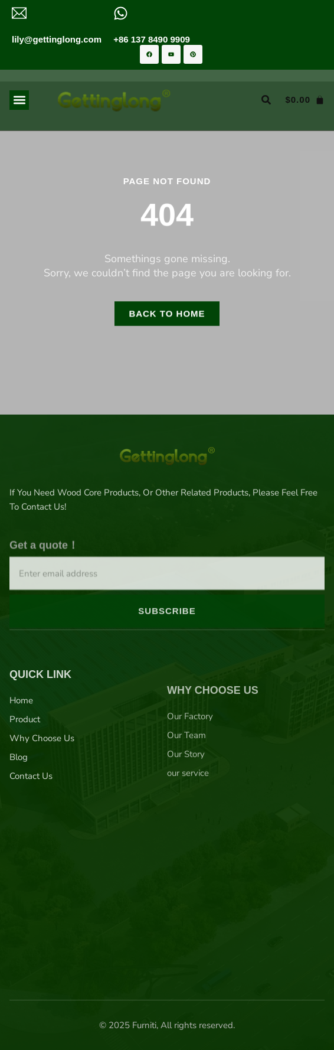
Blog (18, 810)
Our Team (186, 801)
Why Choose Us (41, 791)
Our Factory (190, 782)
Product (24, 772)
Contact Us (31, 828)
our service (188, 838)
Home (21, 753)
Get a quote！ (43, 586)
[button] (19, 100)
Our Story (186, 820)
